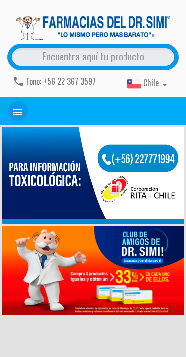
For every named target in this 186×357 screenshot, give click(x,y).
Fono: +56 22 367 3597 (54, 81)
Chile (144, 84)
